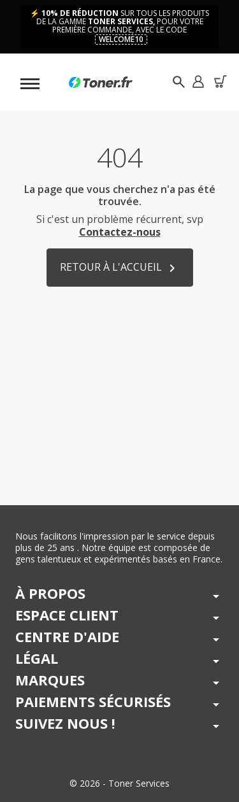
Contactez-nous (120, 232)
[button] (198, 82)
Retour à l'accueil (120, 268)
